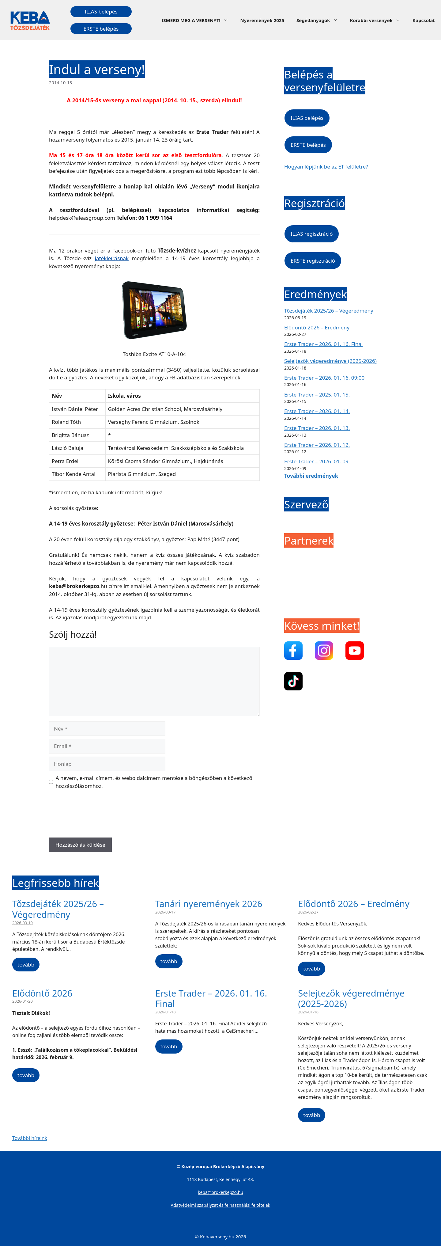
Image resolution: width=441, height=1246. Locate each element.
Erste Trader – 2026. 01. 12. (317, 444)
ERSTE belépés (101, 28)
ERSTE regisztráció (313, 260)
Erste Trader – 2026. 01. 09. (317, 461)
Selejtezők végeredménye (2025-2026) (330, 360)
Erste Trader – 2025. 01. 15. (317, 394)
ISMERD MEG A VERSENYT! (197, 20)
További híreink (29, 1138)
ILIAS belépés (101, 11)
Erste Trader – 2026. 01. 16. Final (323, 344)
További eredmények (311, 475)
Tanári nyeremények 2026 (208, 904)
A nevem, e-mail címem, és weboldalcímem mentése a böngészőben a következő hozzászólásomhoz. (154, 781)
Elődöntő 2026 (42, 993)
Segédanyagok (320, 20)
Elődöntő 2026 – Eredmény (316, 327)
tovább (25, 964)
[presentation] (95, 816)
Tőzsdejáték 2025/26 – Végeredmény (328, 310)
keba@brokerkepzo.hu (220, 1192)
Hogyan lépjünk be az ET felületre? (326, 166)
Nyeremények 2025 (262, 20)
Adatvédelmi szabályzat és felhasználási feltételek (220, 1205)
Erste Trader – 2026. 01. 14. (317, 411)
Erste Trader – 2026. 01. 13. (317, 427)
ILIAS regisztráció (312, 233)
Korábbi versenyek (378, 20)
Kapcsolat (424, 20)
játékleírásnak (112, 258)
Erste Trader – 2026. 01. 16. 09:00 (324, 377)
